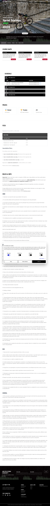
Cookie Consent (27, 504)
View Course (13, 59)
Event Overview (6, 27)
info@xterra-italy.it (26, 191)
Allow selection (25, 261)
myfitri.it (21, 184)
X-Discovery (42, 1)
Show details (42, 258)
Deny (11, 261)
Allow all (39, 261)
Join (46, 471)
